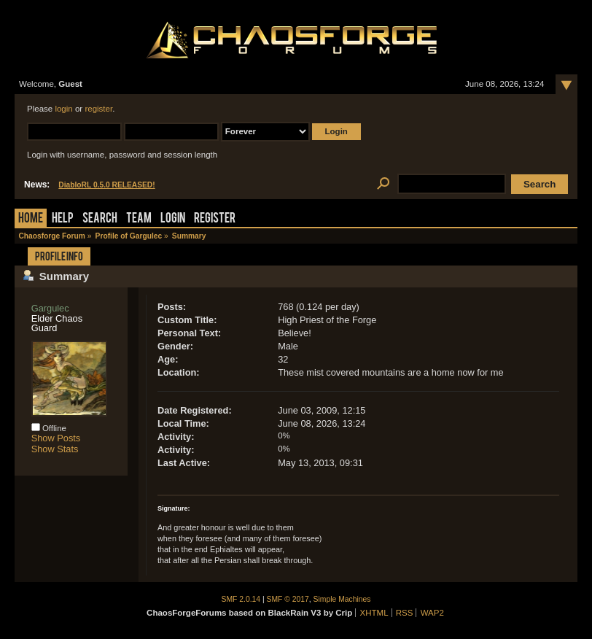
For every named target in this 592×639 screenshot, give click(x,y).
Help (63, 219)
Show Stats (55, 449)
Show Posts (56, 438)
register (98, 108)
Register (214, 219)
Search (99, 219)
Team (139, 219)
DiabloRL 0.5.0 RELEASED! (106, 185)
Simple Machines (342, 599)
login (63, 108)
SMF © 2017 (288, 599)
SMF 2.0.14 (241, 599)
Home (30, 219)
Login (172, 219)
